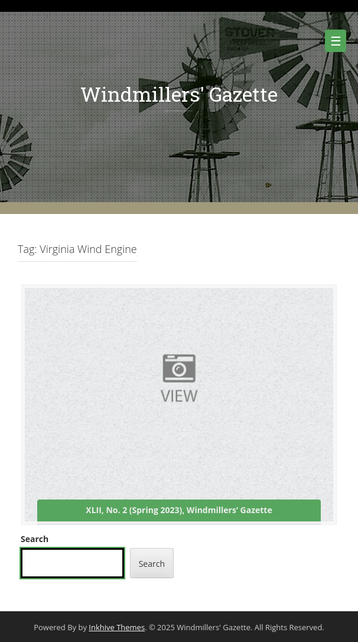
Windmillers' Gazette (179, 93)
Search (34, 538)
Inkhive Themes (117, 627)
